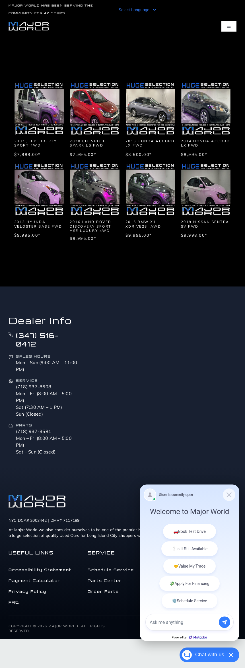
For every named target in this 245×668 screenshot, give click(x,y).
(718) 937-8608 (34, 386)
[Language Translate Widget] (136, 10)
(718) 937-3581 (34, 431)
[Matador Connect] (189, 562)
